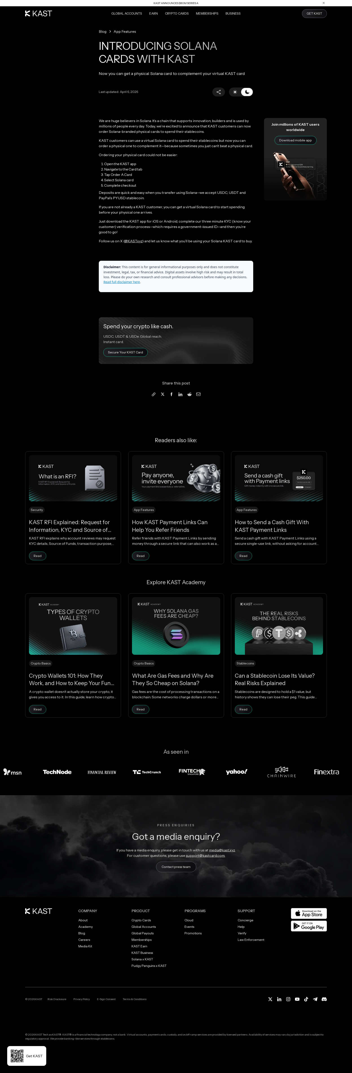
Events (189, 927)
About (83, 920)
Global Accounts (126, 13)
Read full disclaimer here (121, 282)
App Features (144, 523)
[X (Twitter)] (270, 999)
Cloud (189, 920)
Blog (81, 933)
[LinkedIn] (279, 999)
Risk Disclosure (57, 999)
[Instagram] (288, 999)
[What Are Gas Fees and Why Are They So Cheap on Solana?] (176, 668)
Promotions (193, 933)
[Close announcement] (324, 3)
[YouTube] (297, 999)
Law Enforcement (251, 940)
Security (37, 523)
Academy (85, 927)
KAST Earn (139, 946)
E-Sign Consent (106, 999)
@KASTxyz (133, 241)
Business (233, 13)
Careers (84, 940)
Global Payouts (143, 933)
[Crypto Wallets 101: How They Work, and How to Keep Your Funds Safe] (73, 668)
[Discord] (324, 999)
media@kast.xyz (222, 863)
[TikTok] (306, 999)
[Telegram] (315, 999)
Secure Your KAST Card (125, 352)
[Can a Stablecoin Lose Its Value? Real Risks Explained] (279, 668)
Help (241, 927)
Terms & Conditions (134, 999)
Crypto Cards (177, 13)
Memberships (207, 13)
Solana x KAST (142, 959)
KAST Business (142, 953)
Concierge (245, 920)
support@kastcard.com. (205, 868)
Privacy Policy (81, 999)
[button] (218, 92)
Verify (242, 933)
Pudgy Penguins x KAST (149, 966)
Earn (153, 13)
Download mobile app (295, 140)
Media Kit (85, 946)
